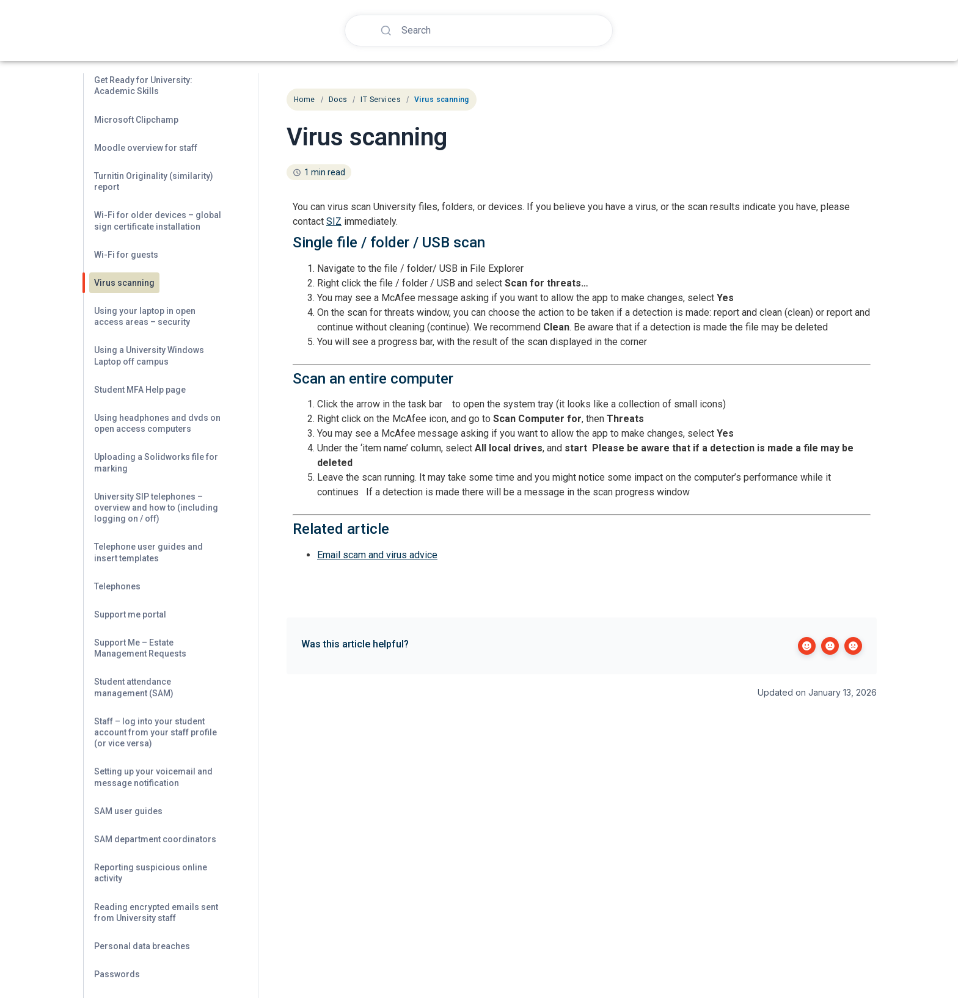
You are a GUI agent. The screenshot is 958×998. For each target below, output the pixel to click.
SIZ (334, 221)
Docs (338, 99)
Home (304, 99)
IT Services (380, 99)
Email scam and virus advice (377, 555)
